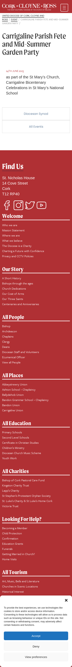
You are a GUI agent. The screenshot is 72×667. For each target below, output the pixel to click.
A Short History (11, 278)
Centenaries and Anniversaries (20, 304)
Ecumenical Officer (13, 357)
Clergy (6, 341)
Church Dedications (14, 288)
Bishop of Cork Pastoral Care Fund (23, 480)
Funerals (7, 549)
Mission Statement (13, 230)
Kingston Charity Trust (15, 485)
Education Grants (12, 543)
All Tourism (14, 572)
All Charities (15, 471)
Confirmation (10, 538)
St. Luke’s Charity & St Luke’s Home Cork (27, 501)
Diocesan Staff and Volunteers (20, 352)
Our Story (12, 269)
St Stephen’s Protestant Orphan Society (26, 496)
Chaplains (7, 336)
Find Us (12, 166)
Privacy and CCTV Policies (17, 256)
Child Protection (12, 533)
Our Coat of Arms (13, 294)
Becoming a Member (14, 528)
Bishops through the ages (17, 283)
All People (13, 317)
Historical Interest (13, 591)
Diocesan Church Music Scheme (21, 453)
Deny (36, 646)
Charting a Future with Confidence (23, 251)
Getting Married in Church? (18, 554)
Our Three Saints (12, 299)
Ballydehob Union (13, 395)
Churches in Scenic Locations (20, 586)
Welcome (12, 216)
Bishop (6, 326)
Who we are (9, 225)
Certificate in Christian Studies (20, 442)
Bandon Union (11, 405)
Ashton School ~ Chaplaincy (19, 389)
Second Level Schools (15, 437)
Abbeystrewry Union (14, 384)
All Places (12, 375)
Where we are (11, 235)
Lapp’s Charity (10, 490)
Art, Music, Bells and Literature (20, 581)
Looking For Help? (21, 519)
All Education (16, 423)
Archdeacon (9, 331)
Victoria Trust (10, 506)
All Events (36, 126)
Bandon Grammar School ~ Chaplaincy (25, 400)
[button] (66, 600)
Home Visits (9, 559)
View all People (11, 362)
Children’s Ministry (13, 448)
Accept (36, 635)
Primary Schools (12, 432)
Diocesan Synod (36, 114)
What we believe (12, 240)
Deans (6, 347)
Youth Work (9, 458)
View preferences (36, 657)
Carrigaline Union (12, 410)
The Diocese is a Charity (16, 246)
